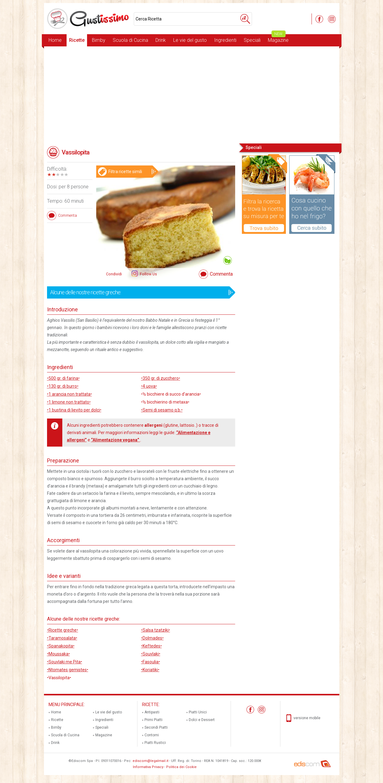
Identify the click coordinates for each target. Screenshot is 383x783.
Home (55, 40)
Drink (160, 40)
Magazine (278, 38)
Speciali (252, 40)
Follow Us (148, 274)
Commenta (221, 274)
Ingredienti (225, 40)
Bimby (98, 40)
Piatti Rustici (155, 743)
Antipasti (151, 712)
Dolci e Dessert (202, 720)
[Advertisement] (191, 94)
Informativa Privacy (148, 767)
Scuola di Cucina (130, 40)
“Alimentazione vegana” (115, 439)
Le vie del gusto (190, 40)
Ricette (77, 40)
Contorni (151, 735)
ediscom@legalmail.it (150, 761)
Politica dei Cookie (181, 767)
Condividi (114, 274)
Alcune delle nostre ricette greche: (139, 292)
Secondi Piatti (156, 727)
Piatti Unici (198, 712)
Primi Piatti (153, 720)
